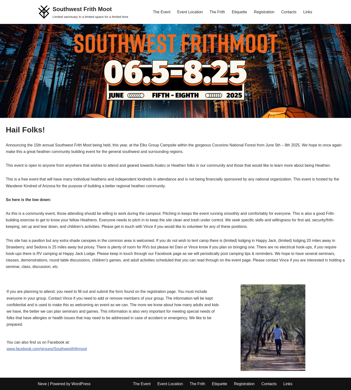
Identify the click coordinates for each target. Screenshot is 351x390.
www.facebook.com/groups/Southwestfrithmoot (47, 349)
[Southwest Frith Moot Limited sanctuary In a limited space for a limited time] (83, 12)
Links (307, 12)
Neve (42, 384)
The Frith (217, 12)
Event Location (190, 12)
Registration (264, 12)
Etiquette (239, 12)
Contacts (288, 12)
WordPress (81, 384)
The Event (162, 12)
